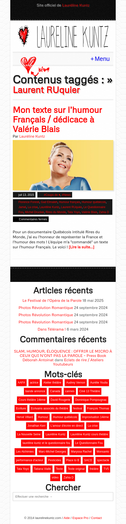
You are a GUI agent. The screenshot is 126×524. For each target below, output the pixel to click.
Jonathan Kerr (37, 425)
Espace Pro (80, 518)
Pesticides (54, 460)
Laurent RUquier (71, 207)
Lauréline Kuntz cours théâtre (89, 434)
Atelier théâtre (52, 382)
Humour (43, 417)
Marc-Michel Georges (52, 451)
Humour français (69, 202)
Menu (102, 58)
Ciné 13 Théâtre (89, 391)
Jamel (22, 207)
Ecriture (21, 408)
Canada (55, 391)
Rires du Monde (56, 212)
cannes (69, 391)
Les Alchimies (25, 451)
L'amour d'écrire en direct (67, 425)
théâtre (94, 469)
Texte (59, 469)
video (55, 477)
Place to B (72, 460)
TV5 (106, 469)
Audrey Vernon (75, 382)
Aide (66, 518)
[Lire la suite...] (81, 247)
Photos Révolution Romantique (45, 307)
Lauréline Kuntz (75, 5)
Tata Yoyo (74, 212)
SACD (88, 460)
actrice (34, 382)
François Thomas (98, 408)
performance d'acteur (29, 460)
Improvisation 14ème (95, 417)
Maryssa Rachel (81, 451)
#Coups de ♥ (52, 195)
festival (77, 408)
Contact (96, 518)
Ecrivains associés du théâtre (49, 408)
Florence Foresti (28, 202)
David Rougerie (60, 400)
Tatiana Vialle (42, 469)
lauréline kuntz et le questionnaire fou (46, 443)
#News (66, 195)
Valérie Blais (89, 212)
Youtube (75, 14)
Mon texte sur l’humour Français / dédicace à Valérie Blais (57, 119)
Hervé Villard (25, 417)
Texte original (76, 469)
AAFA (21, 382)
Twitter (50, 14)
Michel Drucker (34, 212)
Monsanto (103, 451)
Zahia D (104, 212)
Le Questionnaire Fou (89, 443)
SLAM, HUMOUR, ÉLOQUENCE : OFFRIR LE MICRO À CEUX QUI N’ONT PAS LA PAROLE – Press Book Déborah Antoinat (63, 355)
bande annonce (35, 391)
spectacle (103, 460)
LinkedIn (59, 14)
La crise (33, 207)
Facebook (67, 14)
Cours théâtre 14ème (32, 400)
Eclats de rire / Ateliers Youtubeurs (78, 362)
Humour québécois (94, 202)
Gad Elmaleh (49, 202)
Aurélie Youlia (99, 382)
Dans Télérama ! (52, 329)
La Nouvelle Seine (28, 434)
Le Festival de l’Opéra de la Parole (52, 300)
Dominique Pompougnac (91, 400)
